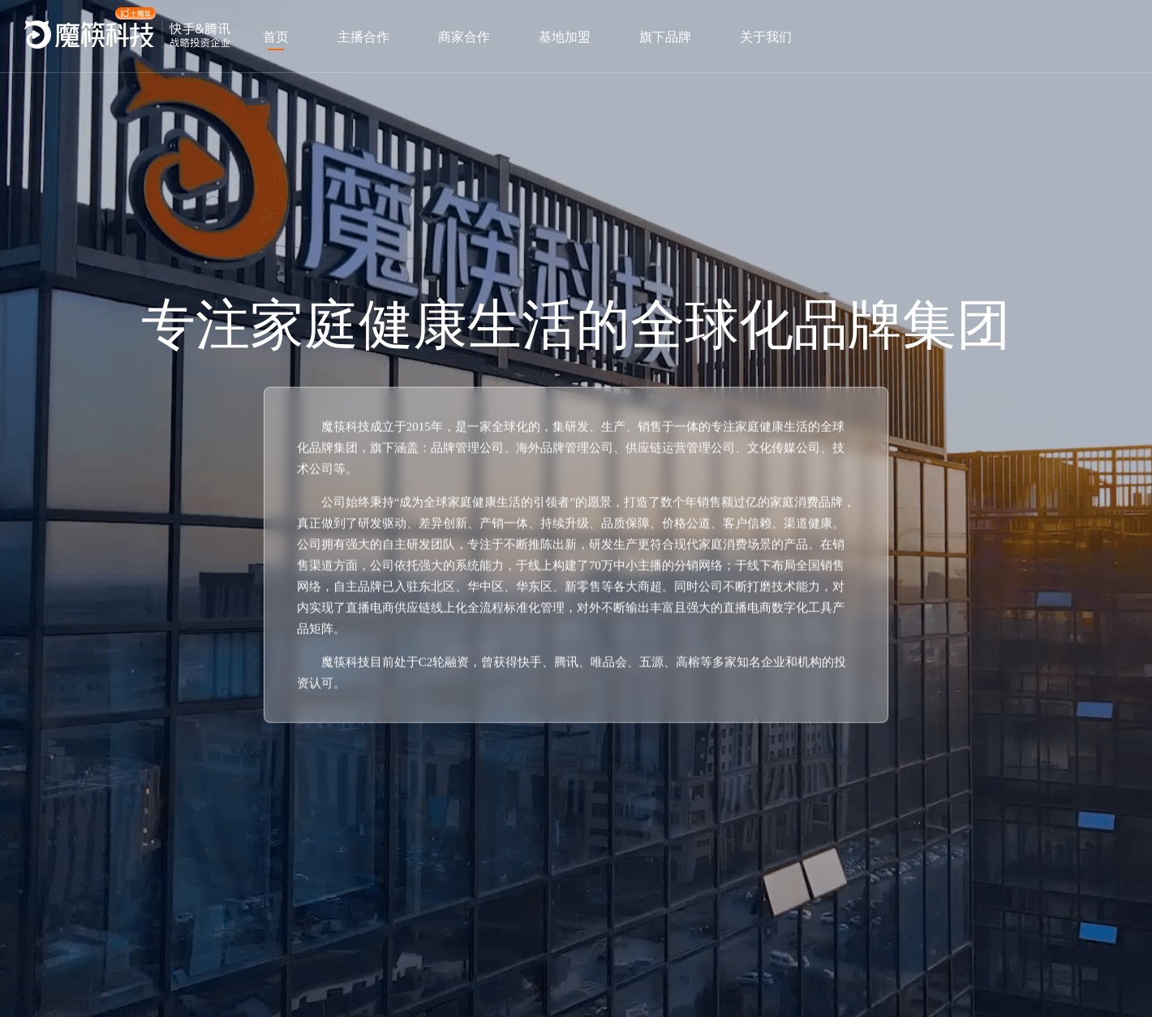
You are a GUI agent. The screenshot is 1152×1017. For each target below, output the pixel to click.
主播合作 (363, 37)
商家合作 (464, 37)
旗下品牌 (665, 37)
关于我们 (766, 37)
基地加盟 (565, 37)
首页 (276, 37)
